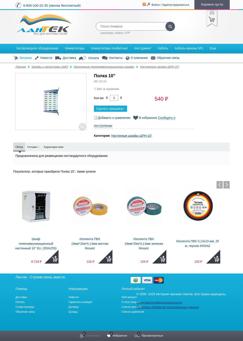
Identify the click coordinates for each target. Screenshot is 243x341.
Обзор (19, 146)
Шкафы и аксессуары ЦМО (50, 66)
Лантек (20, 66)
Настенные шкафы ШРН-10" (159, 66)
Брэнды (73, 311)
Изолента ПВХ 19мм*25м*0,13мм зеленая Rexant (144, 243)
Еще (213, 48)
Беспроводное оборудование (37, 48)
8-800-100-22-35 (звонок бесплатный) (52, 5)
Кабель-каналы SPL (189, 48)
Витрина (22, 58)
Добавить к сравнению (112, 117)
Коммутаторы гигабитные (109, 48)
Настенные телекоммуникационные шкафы (104, 66)
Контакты (112, 58)
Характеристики (53, 146)
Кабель (163, 48)
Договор (73, 306)
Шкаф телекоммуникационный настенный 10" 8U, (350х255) (36, 243)
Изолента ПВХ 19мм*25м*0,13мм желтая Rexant (89, 243)
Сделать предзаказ (110, 108)
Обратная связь (165, 58)
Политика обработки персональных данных (167, 307)
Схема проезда (24, 306)
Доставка (65, 58)
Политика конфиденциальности (159, 302)
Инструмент (142, 48)
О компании (137, 58)
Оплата (89, 58)
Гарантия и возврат (80, 302)
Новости (43, 58)
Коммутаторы (74, 48)
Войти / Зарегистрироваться (170, 4)
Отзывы (33, 146)
